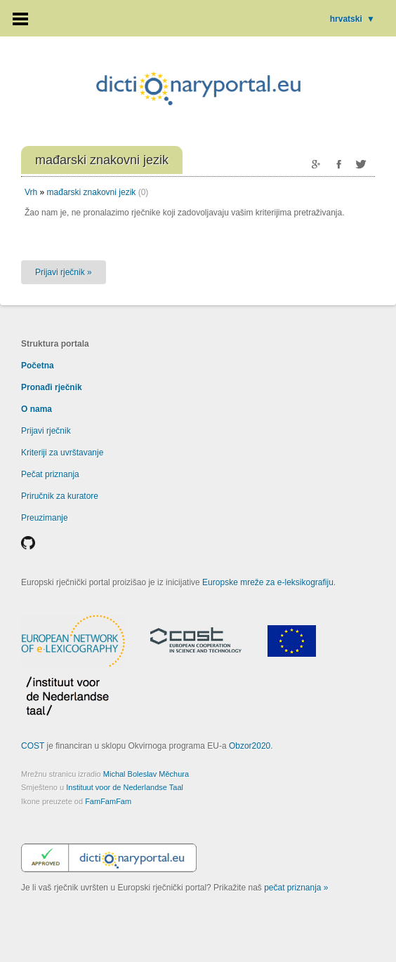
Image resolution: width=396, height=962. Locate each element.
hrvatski (352, 19)
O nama (36, 409)
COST (32, 746)
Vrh (31, 192)
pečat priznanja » (296, 888)
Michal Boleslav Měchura (146, 774)
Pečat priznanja (50, 474)
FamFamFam (108, 801)
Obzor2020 (249, 746)
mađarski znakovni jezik (91, 192)
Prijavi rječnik (46, 431)
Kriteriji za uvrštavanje (62, 452)
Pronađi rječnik (51, 387)
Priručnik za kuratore (59, 496)
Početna (37, 365)
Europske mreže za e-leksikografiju (268, 582)
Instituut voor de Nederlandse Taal (124, 787)
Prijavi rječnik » (63, 272)
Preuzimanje (44, 518)
